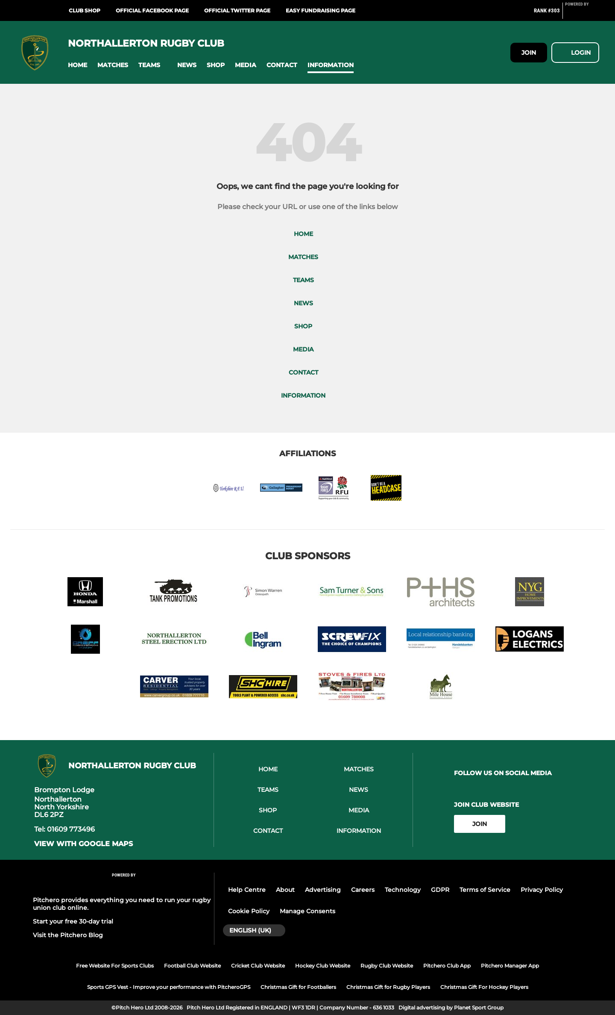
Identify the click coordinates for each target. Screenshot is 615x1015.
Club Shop (84, 10)
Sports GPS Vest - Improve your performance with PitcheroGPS (168, 987)
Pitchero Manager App (510, 965)
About (285, 890)
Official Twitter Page (237, 10)
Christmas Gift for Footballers (298, 987)
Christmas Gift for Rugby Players (388, 987)
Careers (363, 890)
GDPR (440, 890)
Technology (403, 890)
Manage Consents (307, 911)
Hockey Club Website (322, 965)
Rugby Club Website (386, 965)
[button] (77, 65)
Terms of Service (485, 890)
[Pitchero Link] (582, 14)
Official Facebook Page (152, 10)
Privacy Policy (542, 890)
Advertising (323, 890)
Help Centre (247, 890)
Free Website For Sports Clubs (115, 965)
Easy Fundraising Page (320, 10)
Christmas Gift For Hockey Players (484, 987)
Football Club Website (192, 965)
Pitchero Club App (447, 965)
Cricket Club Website (258, 965)
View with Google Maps (83, 844)
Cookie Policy (248, 911)
